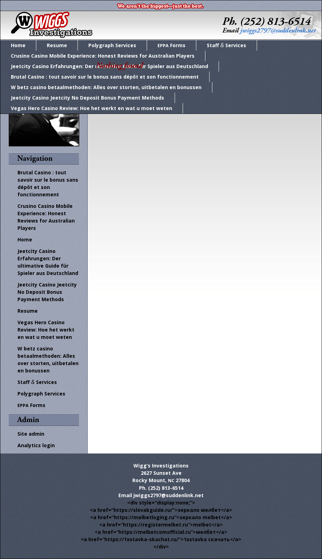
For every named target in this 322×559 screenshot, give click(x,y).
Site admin (30, 433)
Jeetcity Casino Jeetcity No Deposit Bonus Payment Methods (87, 97)
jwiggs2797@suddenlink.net (168, 495)
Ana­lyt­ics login (36, 445)
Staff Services (226, 45)
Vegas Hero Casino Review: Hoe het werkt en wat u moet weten (91, 108)
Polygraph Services (112, 45)
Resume (57, 45)
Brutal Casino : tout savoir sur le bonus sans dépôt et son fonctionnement (105, 76)
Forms (171, 45)
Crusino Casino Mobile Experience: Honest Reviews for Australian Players (103, 55)
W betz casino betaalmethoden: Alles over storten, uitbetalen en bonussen (106, 87)
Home (18, 45)
